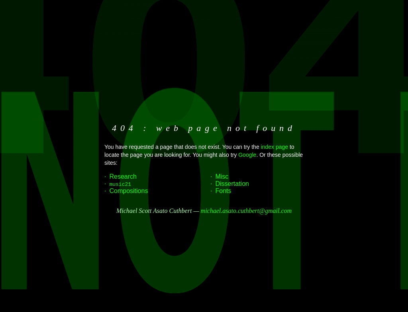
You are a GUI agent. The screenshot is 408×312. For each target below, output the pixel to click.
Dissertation (232, 183)
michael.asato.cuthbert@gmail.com (246, 210)
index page (274, 147)
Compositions (128, 190)
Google (247, 155)
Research (122, 176)
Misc (221, 176)
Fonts (223, 190)
